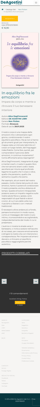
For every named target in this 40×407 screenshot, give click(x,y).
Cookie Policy (26, 358)
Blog (3, 338)
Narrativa (25, 328)
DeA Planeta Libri (12, 2)
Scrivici (4, 368)
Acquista (9, 19)
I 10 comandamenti (18, 294)
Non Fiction (22, 9)
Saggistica (25, 325)
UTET (3, 328)
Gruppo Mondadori (28, 343)
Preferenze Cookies (28, 361)
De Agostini (5, 322)
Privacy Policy (26, 355)
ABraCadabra (6, 330)
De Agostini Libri (18, 119)
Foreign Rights (6, 371)
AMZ (3, 333)
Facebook (5, 378)
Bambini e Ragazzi (27, 333)
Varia (23, 322)
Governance (25, 350)
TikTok (4, 381)
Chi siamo (25, 340)
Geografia (25, 330)
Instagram (5, 383)
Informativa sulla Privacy (30, 353)
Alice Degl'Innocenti (18, 116)
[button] (4, 281)
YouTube (4, 386)
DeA (3, 325)
